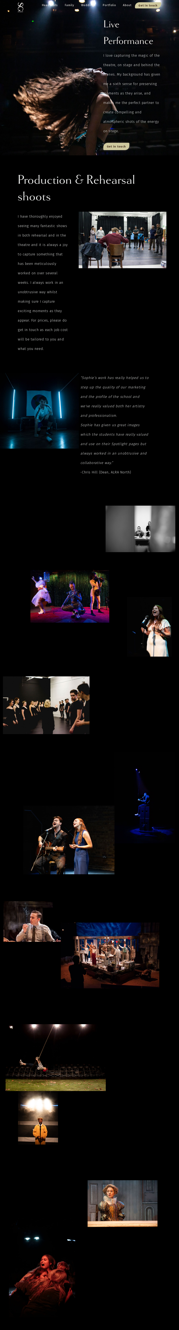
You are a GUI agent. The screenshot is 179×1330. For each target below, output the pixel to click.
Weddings (88, 5)
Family (69, 5)
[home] (20, 6)
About (127, 5)
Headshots (50, 5)
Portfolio (109, 5)
